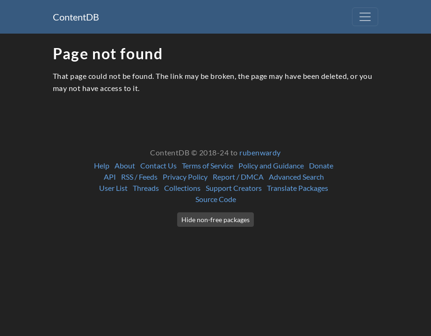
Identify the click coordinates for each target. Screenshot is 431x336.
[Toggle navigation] (365, 16)
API (110, 176)
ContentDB (76, 16)
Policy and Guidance (271, 165)
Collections (182, 187)
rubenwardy (260, 152)
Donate (321, 165)
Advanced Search (296, 176)
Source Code (215, 199)
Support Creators (234, 187)
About (125, 165)
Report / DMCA (238, 176)
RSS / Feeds (139, 176)
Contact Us (158, 165)
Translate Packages (297, 187)
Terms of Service (207, 165)
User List (113, 187)
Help (101, 165)
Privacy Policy (185, 176)
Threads (146, 187)
